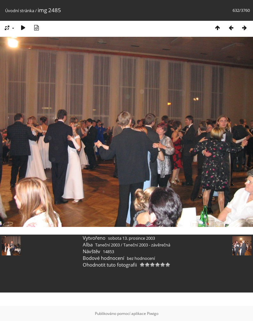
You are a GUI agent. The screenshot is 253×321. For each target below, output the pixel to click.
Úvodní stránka (19, 10)
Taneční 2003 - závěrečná (146, 245)
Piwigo (152, 313)
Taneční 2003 (107, 245)
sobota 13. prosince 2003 (131, 238)
